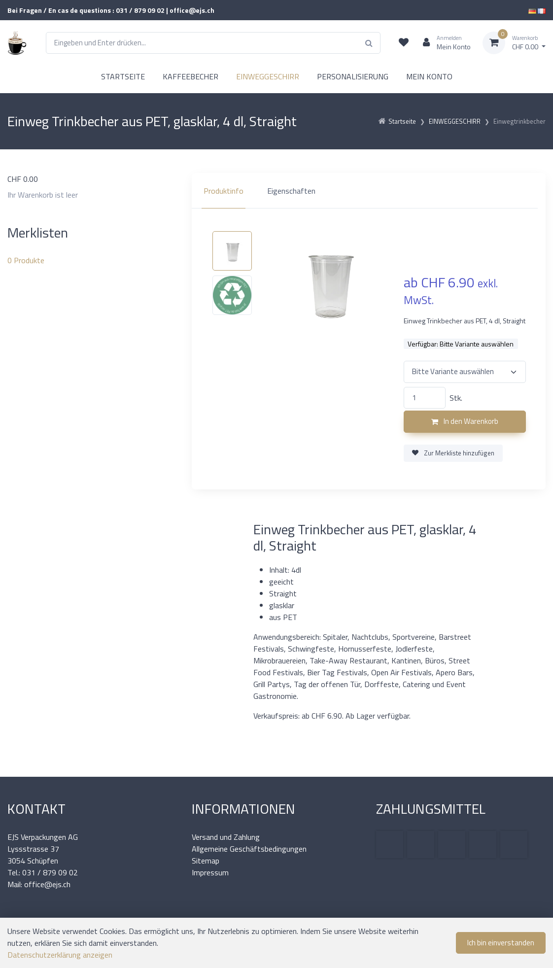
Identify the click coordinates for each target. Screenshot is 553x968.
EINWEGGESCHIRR (267, 76)
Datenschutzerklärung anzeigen (59, 955)
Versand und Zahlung (226, 837)
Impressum (210, 872)
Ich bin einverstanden (500, 942)
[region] (369, 190)
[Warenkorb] (514, 43)
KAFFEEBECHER (190, 76)
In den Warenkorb (464, 421)
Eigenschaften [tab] (291, 191)
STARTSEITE (123, 76)
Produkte (25, 260)
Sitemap (205, 860)
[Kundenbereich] (443, 43)
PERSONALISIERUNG (352, 76)
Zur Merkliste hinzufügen (453, 453)
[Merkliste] (403, 43)
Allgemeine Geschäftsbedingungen (249, 849)
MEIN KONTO (429, 76)
